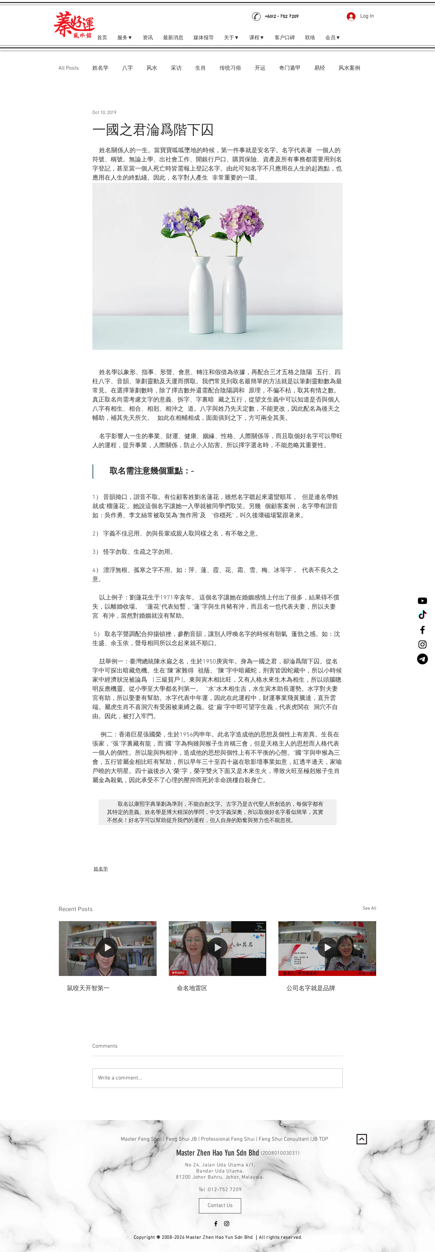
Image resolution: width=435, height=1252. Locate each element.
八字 (127, 68)
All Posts (69, 68)
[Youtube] (422, 600)
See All (369, 908)
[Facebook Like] (318, 16)
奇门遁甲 (290, 68)
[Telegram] (422, 659)
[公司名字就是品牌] (327, 948)
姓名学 (100, 68)
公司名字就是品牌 (311, 988)
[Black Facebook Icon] (422, 629)
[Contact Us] (220, 1205)
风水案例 (349, 68)
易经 (319, 68)
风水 (151, 68)
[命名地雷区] (218, 948)
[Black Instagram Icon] (422, 644)
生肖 (200, 68)
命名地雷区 (192, 988)
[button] (333, 38)
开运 (260, 68)
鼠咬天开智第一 (88, 988)
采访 (176, 68)
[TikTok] (422, 615)
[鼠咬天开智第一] (108, 948)
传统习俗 (230, 68)
